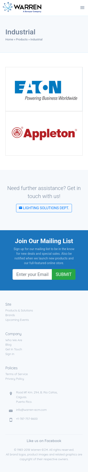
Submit (64, 274)
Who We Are (13, 340)
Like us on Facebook (44, 441)
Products (22, 39)
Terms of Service (16, 374)
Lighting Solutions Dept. (44, 208)
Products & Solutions (19, 310)
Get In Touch (13, 349)
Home (9, 39)
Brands (10, 315)
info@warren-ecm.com (31, 409)
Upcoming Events (17, 320)
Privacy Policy (14, 378)
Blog (8, 344)
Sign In (9, 354)
